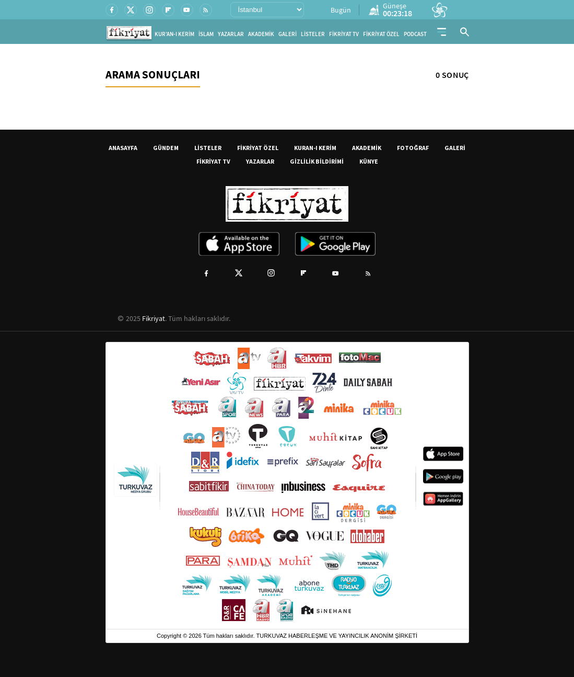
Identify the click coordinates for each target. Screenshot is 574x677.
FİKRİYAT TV (344, 34)
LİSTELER (313, 34)
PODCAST (415, 34)
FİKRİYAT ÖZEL (381, 34)
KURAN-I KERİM (315, 148)
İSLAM (206, 34)
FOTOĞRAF (413, 148)
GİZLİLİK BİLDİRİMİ (317, 161)
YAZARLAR (231, 34)
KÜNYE (368, 161)
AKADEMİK (261, 34)
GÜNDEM (166, 148)
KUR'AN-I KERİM (174, 34)
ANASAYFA (123, 148)
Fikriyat (153, 318)
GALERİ (287, 34)
